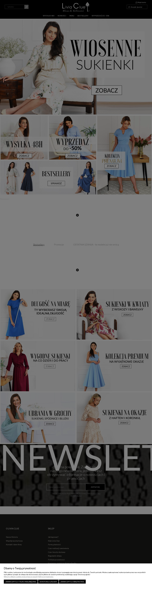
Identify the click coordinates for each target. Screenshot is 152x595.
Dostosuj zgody (48, 581)
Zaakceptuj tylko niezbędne (20, 581)
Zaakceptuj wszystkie (72, 581)
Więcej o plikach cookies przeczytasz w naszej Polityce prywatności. (28, 577)
